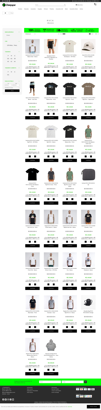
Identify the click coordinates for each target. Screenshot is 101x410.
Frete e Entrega (55, 392)
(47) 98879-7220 (6, 390)
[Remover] (30, 71)
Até (16, 83)
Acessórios (33, 9)
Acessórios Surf (59, 9)
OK (85, 382)
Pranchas (52, 9)
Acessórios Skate (74, 9)
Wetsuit (46, 9)
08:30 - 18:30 (6, 394)
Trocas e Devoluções (56, 390)
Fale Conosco (30, 392)
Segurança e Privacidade (32, 390)
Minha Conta (79, 5)
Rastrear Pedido (55, 389)
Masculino (26, 9)
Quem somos (30, 389)
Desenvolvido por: (50, 409)
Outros (81, 9)
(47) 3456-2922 (6, 389)
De (8, 83)
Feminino (20, 9)
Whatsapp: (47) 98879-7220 (92, 1)
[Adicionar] (35, 71)
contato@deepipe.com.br (8, 392)
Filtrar (12, 90)
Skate (66, 9)
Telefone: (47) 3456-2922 (78, 1)
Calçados (40, 9)
